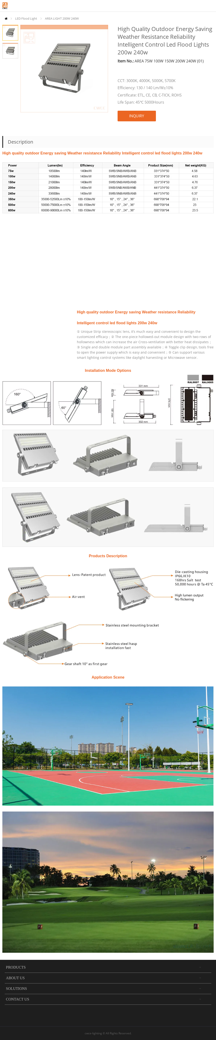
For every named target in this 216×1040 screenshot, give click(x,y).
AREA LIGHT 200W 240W (62, 18)
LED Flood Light (26, 18)
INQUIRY (136, 115)
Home (6, 19)
